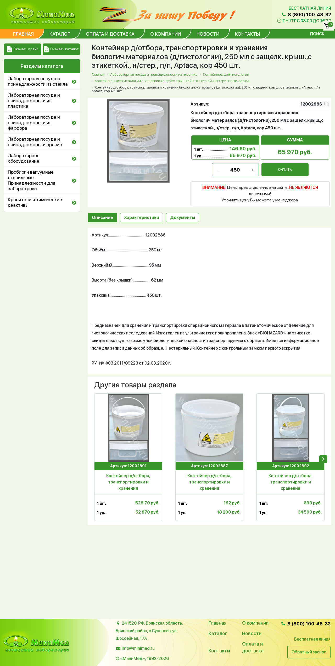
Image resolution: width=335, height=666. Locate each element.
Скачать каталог (61, 49)
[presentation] (323, 459)
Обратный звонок (309, 652)
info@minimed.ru (138, 648)
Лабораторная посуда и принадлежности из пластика (34, 100)
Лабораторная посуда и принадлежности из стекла (38, 81)
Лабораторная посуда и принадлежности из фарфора (34, 122)
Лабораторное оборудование (24, 158)
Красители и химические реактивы (35, 202)
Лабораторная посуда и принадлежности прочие (35, 141)
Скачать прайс (22, 49)
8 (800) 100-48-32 (306, 14)
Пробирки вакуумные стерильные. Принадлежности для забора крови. (31, 180)
